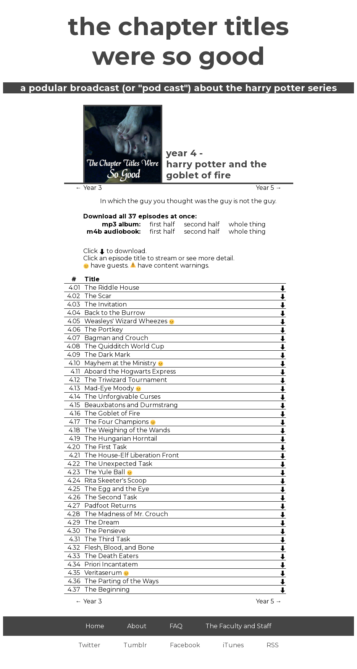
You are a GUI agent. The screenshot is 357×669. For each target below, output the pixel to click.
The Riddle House (111, 287)
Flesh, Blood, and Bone (119, 547)
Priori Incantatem (111, 564)
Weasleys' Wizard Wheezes (126, 321)
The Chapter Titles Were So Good (178, 41)
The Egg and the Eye (116, 489)
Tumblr (135, 645)
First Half (162, 224)
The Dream (101, 522)
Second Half (202, 224)
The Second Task (110, 497)
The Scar (97, 296)
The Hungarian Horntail (120, 438)
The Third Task (107, 539)
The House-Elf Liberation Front (131, 455)
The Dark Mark (107, 354)
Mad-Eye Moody (110, 388)
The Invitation (105, 304)
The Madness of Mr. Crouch (126, 514)
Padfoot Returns (110, 505)
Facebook (185, 645)
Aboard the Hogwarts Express (130, 371)
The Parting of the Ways (121, 581)
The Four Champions (117, 421)
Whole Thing (247, 224)
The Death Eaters (111, 556)
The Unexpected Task (118, 463)
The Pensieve (105, 530)
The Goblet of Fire (112, 413)
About (137, 626)
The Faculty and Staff (238, 626)
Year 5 (265, 187)
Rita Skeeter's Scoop (115, 480)
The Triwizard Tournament (125, 379)
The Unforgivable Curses (122, 396)
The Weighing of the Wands (127, 430)
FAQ (176, 626)
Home (95, 626)
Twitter (89, 645)
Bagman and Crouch (116, 338)
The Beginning (107, 589)
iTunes (233, 645)
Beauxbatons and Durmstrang (131, 405)
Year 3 (92, 187)
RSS (273, 645)
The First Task (105, 447)
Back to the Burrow (114, 312)
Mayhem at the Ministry (121, 363)
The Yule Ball (105, 472)
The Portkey (103, 329)
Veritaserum (103, 572)
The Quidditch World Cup (124, 346)
